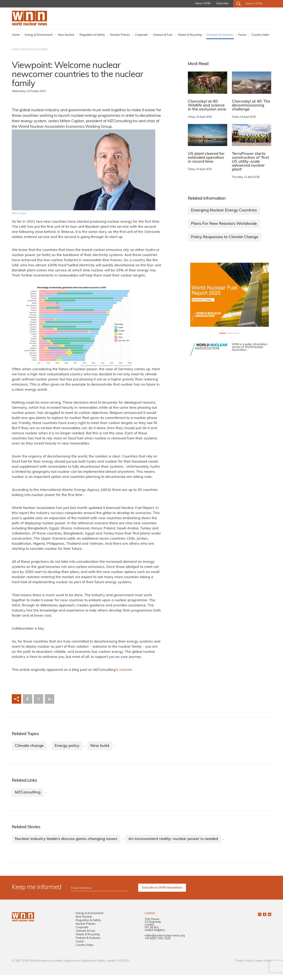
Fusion (242, 35)
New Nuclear (66, 35)
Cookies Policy (262, 960)
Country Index (260, 35)
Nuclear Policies (120, 35)
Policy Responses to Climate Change (224, 237)
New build (99, 746)
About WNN (202, 3)
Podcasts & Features (220, 35)
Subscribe (222, 3)
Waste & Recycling (189, 35)
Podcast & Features (88, 938)
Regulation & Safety (92, 35)
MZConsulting (27, 792)
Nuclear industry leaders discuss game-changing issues (66, 839)
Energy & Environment (38, 35)
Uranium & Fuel (162, 35)
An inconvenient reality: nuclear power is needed (173, 839)
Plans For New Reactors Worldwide (224, 224)
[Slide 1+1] (229, 333)
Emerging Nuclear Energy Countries (224, 210)
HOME (15, 49)
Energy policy (67, 746)
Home (16, 35)
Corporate (141, 35)
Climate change (29, 746)
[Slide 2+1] (237, 333)
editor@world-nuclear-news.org (165, 935)
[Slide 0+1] (222, 333)
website (125, 670)
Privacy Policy (243, 960)
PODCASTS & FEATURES (34, 49)
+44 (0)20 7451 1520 (158, 938)
